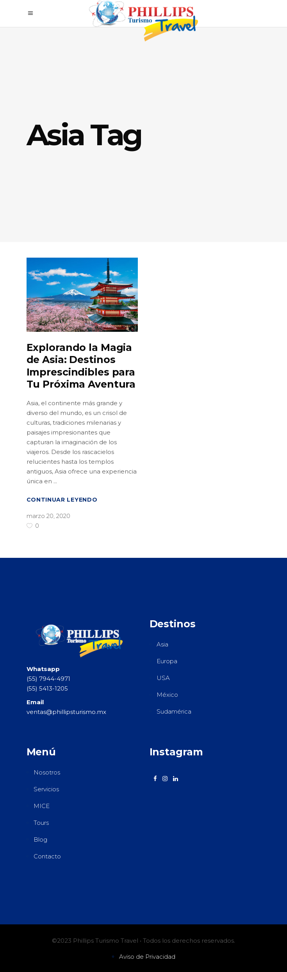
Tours (41, 822)
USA (163, 678)
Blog (40, 839)
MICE (42, 806)
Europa (167, 661)
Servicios (46, 789)
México (167, 694)
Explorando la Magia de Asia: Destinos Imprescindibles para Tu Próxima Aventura (81, 366)
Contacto (47, 856)
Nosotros (47, 772)
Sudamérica (174, 711)
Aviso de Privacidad (147, 956)
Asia (162, 644)
